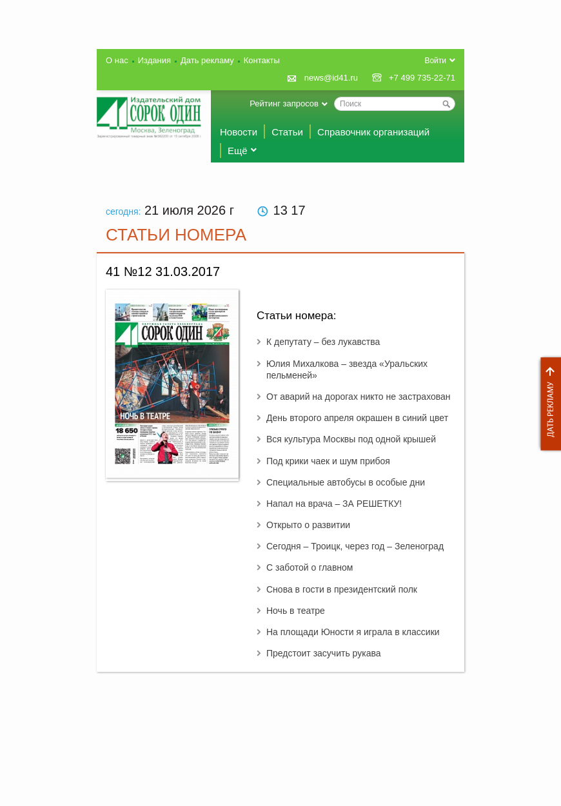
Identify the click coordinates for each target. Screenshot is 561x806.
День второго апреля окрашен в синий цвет (357, 418)
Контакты (262, 60)
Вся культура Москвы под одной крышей (351, 439)
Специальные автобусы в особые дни (345, 482)
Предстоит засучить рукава (323, 653)
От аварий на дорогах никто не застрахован (358, 396)
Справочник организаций (373, 131)
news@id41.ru (331, 78)
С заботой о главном (309, 567)
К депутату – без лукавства (323, 342)
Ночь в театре (295, 610)
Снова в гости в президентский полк (341, 589)
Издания (154, 60)
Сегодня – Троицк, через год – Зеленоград (355, 546)
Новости (238, 131)
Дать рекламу (547, 404)
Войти (435, 60)
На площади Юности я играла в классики (353, 632)
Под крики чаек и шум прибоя (328, 461)
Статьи (287, 131)
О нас (117, 60)
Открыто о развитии (308, 525)
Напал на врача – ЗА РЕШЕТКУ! (334, 503)
